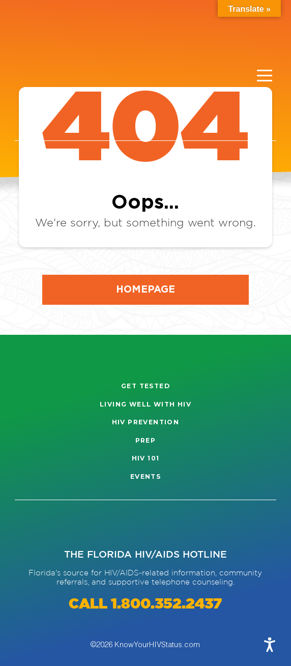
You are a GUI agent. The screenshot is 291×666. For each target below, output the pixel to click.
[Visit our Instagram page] (34, 524)
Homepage (145, 288)
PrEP (145, 440)
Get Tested (145, 386)
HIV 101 (146, 458)
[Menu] (264, 76)
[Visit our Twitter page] (97, 524)
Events (145, 476)
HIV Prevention (146, 422)
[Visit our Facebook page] (65, 524)
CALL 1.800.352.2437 (145, 604)
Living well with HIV (145, 404)
